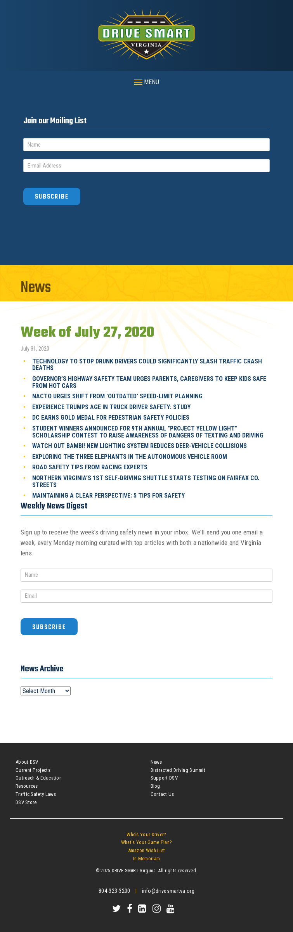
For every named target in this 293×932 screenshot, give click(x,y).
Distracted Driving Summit (178, 770)
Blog (155, 786)
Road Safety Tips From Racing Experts (89, 467)
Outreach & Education (39, 778)
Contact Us (162, 794)
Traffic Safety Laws (36, 794)
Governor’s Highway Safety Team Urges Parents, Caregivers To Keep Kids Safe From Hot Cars (149, 382)
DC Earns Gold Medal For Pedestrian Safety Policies (110, 417)
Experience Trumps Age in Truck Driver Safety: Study (111, 407)
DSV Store (26, 802)
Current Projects (33, 770)
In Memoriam (146, 858)
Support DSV (164, 778)
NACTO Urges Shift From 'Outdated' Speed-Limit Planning (117, 396)
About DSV (27, 762)
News (156, 762)
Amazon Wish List (146, 850)
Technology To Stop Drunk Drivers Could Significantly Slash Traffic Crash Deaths (147, 365)
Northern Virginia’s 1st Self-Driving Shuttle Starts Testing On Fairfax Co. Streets (145, 481)
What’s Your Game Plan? (146, 842)
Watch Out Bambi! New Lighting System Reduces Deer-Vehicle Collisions (139, 446)
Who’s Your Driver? (146, 834)
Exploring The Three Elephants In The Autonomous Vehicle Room (129, 456)
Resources (27, 786)
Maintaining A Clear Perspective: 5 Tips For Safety (108, 495)
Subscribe (52, 197)
